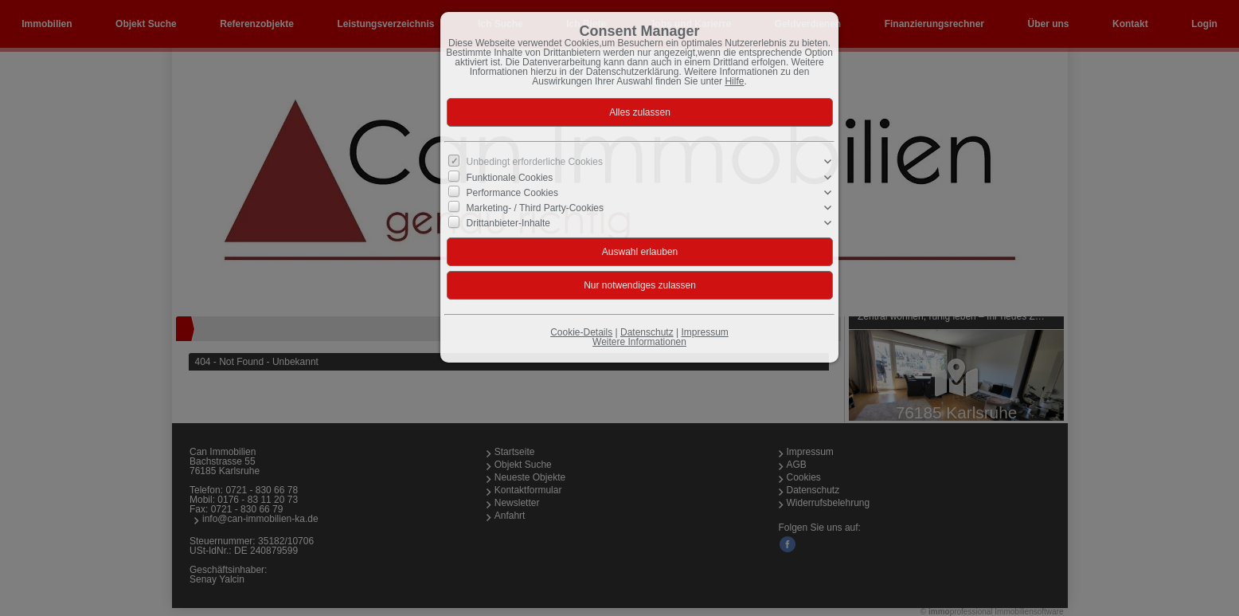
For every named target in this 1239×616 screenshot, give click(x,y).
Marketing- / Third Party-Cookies (535, 208)
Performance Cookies (512, 192)
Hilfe (734, 81)
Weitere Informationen (639, 341)
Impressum (704, 332)
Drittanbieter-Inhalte (508, 223)
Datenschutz (647, 332)
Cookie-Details (581, 332)
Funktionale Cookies (510, 176)
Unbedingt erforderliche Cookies (535, 161)
